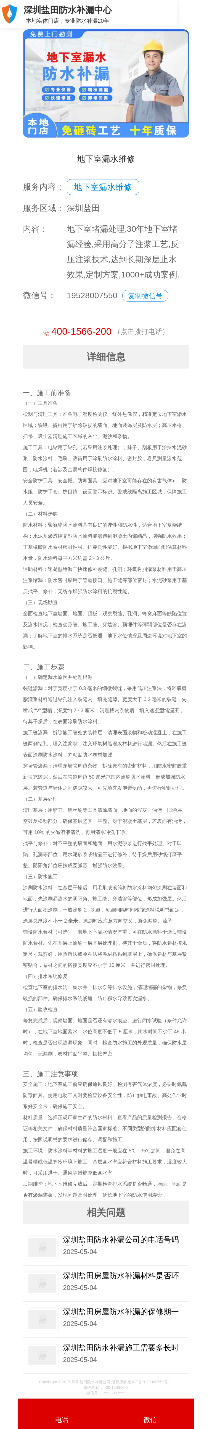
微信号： (39, 295)
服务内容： (43, 186)
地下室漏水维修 (103, 187)
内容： (35, 228)
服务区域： (43, 208)
